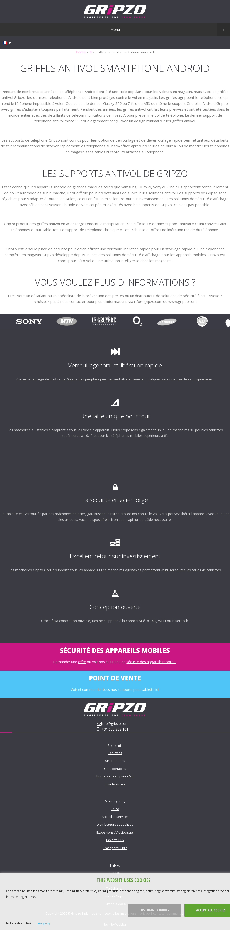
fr (90, 52)
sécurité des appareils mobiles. (151, 661)
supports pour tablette (136, 689)
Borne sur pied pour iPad (115, 776)
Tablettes (115, 753)
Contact (115, 872)
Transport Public (115, 848)
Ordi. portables (115, 768)
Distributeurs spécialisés (115, 824)
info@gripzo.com (115, 723)
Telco (115, 809)
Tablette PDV (115, 840)
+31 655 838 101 (115, 729)
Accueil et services (115, 816)
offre (82, 661)
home (81, 52)
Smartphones (115, 761)
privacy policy (43, 923)
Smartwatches (115, 784)
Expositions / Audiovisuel (115, 832)
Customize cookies (154, 910)
